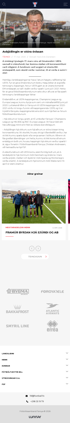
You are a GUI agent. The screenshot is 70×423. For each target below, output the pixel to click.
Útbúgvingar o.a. (11, 378)
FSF (3, 384)
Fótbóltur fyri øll (12, 372)
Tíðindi (6, 57)
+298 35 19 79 (37, 401)
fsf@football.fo (37, 396)
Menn (4, 360)
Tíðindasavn (35, 256)
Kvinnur (6, 366)
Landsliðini (8, 353)
